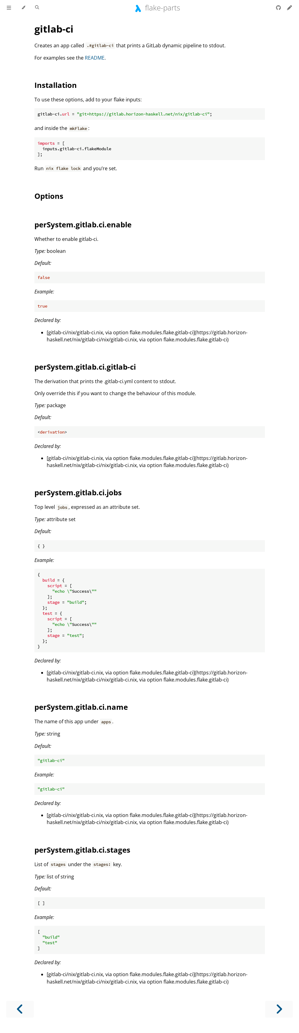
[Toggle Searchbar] (37, 7)
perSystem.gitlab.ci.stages (82, 850)
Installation (55, 85)
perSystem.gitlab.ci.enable (83, 224)
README (94, 57)
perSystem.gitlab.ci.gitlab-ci (85, 367)
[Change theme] (23, 7)
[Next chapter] (279, 1009)
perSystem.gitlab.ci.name (81, 707)
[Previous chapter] (20, 1009)
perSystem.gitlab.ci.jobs (78, 492)
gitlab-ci (53, 28)
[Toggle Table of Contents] (9, 7)
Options (48, 196)
